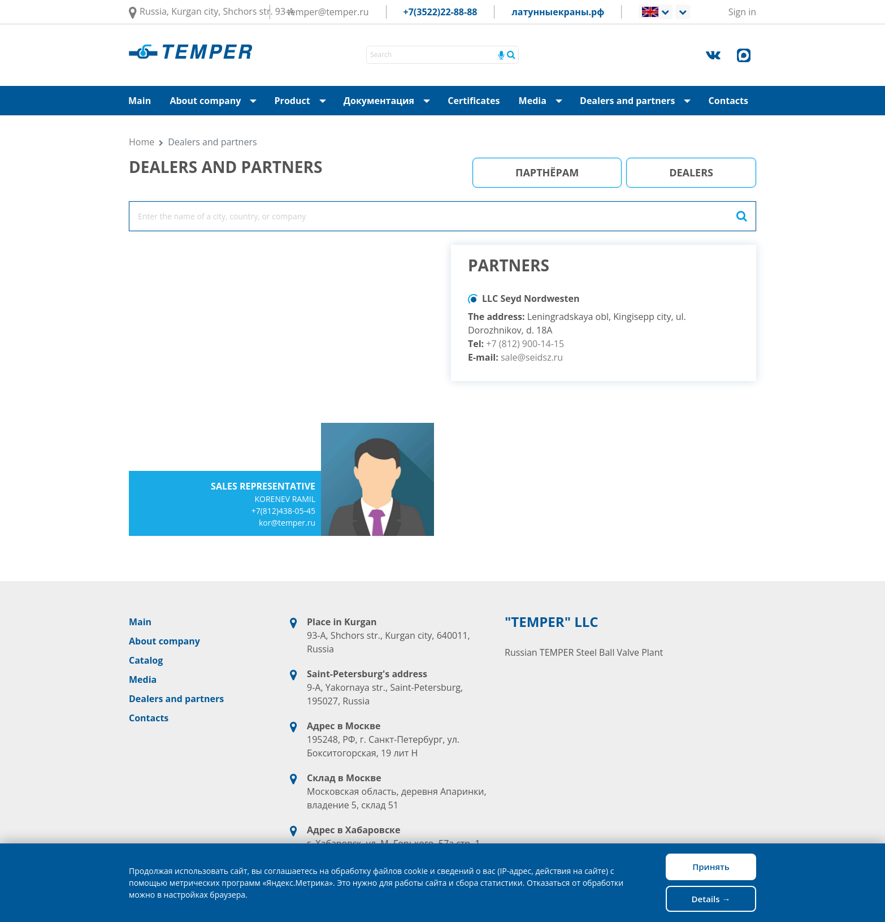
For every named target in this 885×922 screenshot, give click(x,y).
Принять (711, 866)
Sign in (742, 12)
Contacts (728, 100)
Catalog (146, 660)
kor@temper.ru (287, 522)
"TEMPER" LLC (551, 622)
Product (304, 100)
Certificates (474, 100)
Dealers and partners (638, 100)
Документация (390, 100)
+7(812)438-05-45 (283, 510)
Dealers (691, 172)
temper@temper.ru (328, 12)
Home (141, 142)
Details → (711, 898)
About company (216, 100)
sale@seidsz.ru (532, 357)
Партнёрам (547, 172)
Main (139, 100)
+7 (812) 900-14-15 (525, 343)
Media (540, 100)
